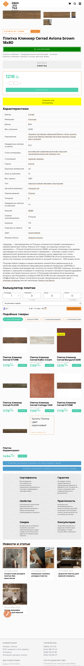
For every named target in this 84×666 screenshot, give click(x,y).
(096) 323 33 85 (50, 652)
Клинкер (32, 119)
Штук (46, 293)
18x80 (30, 211)
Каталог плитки (10, 646)
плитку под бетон (46, 280)
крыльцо (66, 137)
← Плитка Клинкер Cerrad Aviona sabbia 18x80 (33, 463)
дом (36, 137)
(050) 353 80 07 (50, 655)
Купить (35, 31)
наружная (51, 134)
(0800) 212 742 (49, 646)
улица (73, 137)
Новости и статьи (16, 544)
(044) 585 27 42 (50, 649)
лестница (56, 137)
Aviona (31, 164)
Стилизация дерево (53, 319)
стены (66, 134)
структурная (57, 183)
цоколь (73, 134)
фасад (43, 134)
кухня (30, 137)
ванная (48, 137)
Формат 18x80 (33, 319)
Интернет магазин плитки (15, 655)
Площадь (7, 293)
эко (58, 154)
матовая (47, 183)
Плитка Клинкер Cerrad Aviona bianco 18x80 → (51, 469)
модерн (52, 154)
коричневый (34, 233)
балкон (59, 134)
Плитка (31, 193)
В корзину (42, 90)
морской (63, 151)
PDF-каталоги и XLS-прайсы (16, 649)
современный (46, 151)
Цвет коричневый (13, 319)
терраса (32, 134)
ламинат (32, 159)
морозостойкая (35, 183)
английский (33, 151)
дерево (40, 159)
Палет (67, 293)
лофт (56, 151)
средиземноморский (38, 154)
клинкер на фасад (11, 280)
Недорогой (33, 188)
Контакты (7, 652)
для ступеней (34, 139)
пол (38, 134)
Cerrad (31, 114)
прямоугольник (35, 238)
